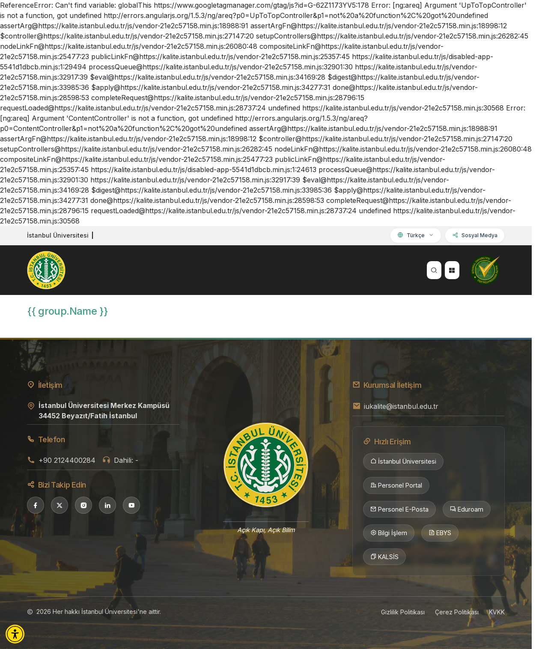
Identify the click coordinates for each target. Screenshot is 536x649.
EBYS (440, 533)
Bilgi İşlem (388, 533)
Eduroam (466, 509)
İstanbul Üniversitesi (403, 461)
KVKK (497, 612)
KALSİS (384, 557)
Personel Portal (396, 485)
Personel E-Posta (399, 509)
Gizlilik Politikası (403, 612)
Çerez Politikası (457, 612)
